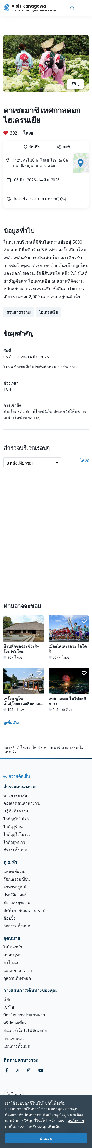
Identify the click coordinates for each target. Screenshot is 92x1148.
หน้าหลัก (9, 747)
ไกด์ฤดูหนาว (14, 842)
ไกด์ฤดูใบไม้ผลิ (16, 818)
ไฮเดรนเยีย (48, 312)
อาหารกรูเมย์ (14, 887)
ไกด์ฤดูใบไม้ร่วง (17, 834)
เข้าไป (8, 1007)
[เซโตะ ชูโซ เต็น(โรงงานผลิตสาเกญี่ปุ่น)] (23, 690)
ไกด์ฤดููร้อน (13, 826)
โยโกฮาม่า (12, 947)
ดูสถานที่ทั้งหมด (17, 978)
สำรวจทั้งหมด (15, 850)
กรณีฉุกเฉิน (13, 1038)
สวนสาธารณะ (18, 312)
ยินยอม (46, 1138)
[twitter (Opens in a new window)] (18, 1070)
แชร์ (63, 147)
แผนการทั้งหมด (16, 1046)
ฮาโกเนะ (11, 962)
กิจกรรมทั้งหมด (16, 926)
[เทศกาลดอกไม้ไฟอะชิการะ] (69, 690)
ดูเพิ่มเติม (11, 722)
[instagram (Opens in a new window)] (29, 1070)
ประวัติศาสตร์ (15, 894)
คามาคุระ (11, 954)
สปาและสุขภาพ (16, 902)
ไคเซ (28, 133)
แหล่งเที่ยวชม (15, 871)
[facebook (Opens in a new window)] (6, 1070)
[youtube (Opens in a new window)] (40, 1070)
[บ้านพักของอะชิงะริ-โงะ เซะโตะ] (23, 637)
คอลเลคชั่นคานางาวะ (22, 803)
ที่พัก (7, 999)
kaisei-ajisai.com (29, 198)
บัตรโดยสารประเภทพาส (24, 1015)
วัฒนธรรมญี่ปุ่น (16, 879)
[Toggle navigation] (83, 8)
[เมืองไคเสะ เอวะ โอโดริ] (69, 637)
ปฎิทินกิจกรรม (15, 811)
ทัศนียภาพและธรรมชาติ (24, 910)
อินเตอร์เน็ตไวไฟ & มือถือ (25, 1030)
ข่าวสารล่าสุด (15, 795)
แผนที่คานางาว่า (17, 970)
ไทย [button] (12, 1094)
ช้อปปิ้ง (9, 918)
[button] (39, 621)
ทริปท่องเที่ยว (14, 1022)
